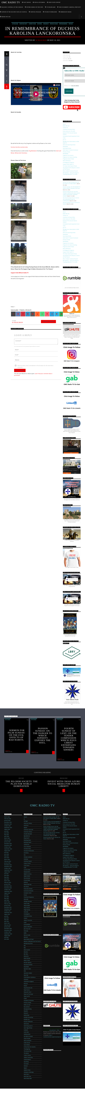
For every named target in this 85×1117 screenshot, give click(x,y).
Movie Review (27, 986)
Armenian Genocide (28, 858)
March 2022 (7, 930)
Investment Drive (28, 944)
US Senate (26, 1092)
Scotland (26, 1058)
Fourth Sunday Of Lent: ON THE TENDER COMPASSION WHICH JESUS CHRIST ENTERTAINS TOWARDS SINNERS (68, 767)
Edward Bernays (27, 913)
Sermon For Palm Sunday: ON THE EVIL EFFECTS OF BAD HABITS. (16, 763)
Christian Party (23, 38)
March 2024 (7, 888)
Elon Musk (26, 915)
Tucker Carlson (27, 1083)
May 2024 (6, 884)
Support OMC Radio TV (68, 192)
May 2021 (6, 948)
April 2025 (6, 864)
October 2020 (7, 960)
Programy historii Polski (68, 187)
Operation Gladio (28, 1001)
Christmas (26, 881)
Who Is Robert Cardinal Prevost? (70, 7)
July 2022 (6, 923)
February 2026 (7, 847)
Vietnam (26, 1094)
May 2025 (6, 863)
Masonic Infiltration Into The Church (32, 969)
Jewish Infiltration (28, 955)
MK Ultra (26, 982)
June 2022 (6, 925)
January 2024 (7, 891)
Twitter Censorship (28, 1085)
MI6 (25, 976)
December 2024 (8, 872)
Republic (71, 38)
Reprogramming (63, 38)
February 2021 (7, 953)
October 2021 (7, 939)
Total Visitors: (66, 89)
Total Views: (65, 87)
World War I (26, 1102)
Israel (25, 950)
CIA (24, 883)
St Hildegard (51, 7)
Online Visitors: (66, 83)
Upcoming (26, 1090)
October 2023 (7, 896)
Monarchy (46, 38)
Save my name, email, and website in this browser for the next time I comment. (35, 394)
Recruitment (27, 1035)
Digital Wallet (27, 904)
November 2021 (8, 937)
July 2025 (6, 859)
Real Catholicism (67, 189)
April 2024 (6, 886)
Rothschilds (26, 1043)
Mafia (25, 961)
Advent (25, 845)
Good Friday (26, 931)
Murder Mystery (27, 991)
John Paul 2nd (27, 957)
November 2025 (8, 852)
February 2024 (7, 889)
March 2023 (7, 909)
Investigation (27, 942)
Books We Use (6, 16)
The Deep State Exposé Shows (70, 194)
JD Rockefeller (27, 953)
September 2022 (8, 919)
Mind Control (27, 978)
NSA (25, 999)
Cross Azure (26, 894)
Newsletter (65, 175)
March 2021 (7, 951)
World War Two (27, 1104)
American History (28, 851)
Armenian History (28, 860)
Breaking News (27, 868)
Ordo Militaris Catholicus (29, 1005)
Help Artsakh (27, 934)
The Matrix (26, 1081)
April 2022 (6, 928)
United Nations (27, 1088)
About (64, 152)
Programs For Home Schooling (70, 185)
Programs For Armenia (68, 183)
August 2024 (7, 879)
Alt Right (26, 849)
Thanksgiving (27, 1077)
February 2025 (7, 868)
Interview (26, 940)
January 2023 (7, 912)
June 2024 (6, 882)
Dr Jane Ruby (27, 908)
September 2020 (8, 962)
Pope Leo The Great (28, 1022)
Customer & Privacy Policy (69, 157)
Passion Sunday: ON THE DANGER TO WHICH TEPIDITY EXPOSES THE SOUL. (42, 764)
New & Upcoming (39, 2)
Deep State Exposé (54, 2)
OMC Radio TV (11, 2)
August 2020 (7, 964)
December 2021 (8, 935)
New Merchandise (28, 993)
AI (24, 847)
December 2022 (8, 914)
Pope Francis (27, 1018)
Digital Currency (27, 902)
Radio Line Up (27, 1033)
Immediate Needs (65, 12)
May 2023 (6, 905)
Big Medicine (27, 864)
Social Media (27, 1073)
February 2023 (7, 911)
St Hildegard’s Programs (68, 191)
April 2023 (6, 907)
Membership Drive (28, 972)
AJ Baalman (41, 54)
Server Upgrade (36, 12)
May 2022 (6, 927)
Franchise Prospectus (29, 925)
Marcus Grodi (27, 963)
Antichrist (7, 748)
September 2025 (8, 856)
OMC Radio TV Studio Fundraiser (70, 178)
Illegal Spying (27, 938)
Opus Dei (26, 1003)
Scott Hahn (26, 1060)
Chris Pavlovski (27, 875)
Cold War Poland (28, 889)
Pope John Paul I (27, 1020)
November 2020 (8, 958)
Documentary (27, 906)
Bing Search (26, 866)
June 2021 (6, 946)
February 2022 (7, 932)
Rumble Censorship (28, 1045)
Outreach (26, 1007)
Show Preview (27, 1066)
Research (26, 1041)
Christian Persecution (29, 879)
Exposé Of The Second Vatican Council (14, 12)
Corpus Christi (27, 891)
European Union (27, 921)
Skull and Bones (27, 1069)
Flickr (58, 1058)
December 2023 (8, 893)
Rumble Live (27, 1048)
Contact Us (65, 156)
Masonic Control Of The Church (12, 7)
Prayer (25, 1026)
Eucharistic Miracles (28, 919)
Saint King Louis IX (28, 1054)
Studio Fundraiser (51, 12)
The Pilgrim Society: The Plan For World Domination (22, 812)
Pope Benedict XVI (28, 1016)
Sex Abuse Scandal (28, 1064)
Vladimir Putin (27, 1098)
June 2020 (6, 967)
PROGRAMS (65, 182)
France (25, 923)
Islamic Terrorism (28, 948)
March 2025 (7, 866)
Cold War (26, 887)
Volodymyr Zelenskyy (29, 1100)
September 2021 (8, 941)
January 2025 (7, 870)
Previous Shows (54, 38)
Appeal (25, 856)
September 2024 (8, 877)
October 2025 (7, 854)
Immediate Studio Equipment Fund (71, 164)
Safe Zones (26, 1052)
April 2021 (6, 949)
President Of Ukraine (29, 1029)
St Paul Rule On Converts (29, 1075)
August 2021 (7, 942)
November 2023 (8, 895)
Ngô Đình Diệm (27, 997)
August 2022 (7, 921)
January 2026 (7, 849)
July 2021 (6, 944)
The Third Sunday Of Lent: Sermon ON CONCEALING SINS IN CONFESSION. (71, 228)
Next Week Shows (67, 176)
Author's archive (48, 350)
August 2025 (7, 857)
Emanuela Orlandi (28, 917)
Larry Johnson (52, 1058)
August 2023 (7, 900)
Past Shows (27, 2)
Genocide (26, 927)
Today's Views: (66, 85)
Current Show (32, 38)
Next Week (26, 995)
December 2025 (8, 850)
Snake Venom (27, 1071)
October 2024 (7, 875)
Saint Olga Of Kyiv (28, 1056)
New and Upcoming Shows (69, 173)
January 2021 (7, 955)
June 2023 (6, 903)
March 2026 (7, 845)
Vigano (25, 1096)
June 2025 (6, 861)
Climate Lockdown (28, 885)
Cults (25, 896)
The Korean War (27, 1079)
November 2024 (8, 873)
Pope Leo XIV (27, 1024)
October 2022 (7, 918)
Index (64, 166)
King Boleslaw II (33, 179)
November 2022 (8, 916)
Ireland (25, 946)
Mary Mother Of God (28, 967)
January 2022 (7, 934)
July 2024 (6, 880)
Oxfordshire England (29, 1010)
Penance (26, 1012)
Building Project (27, 870)
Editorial (39, 38)
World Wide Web (28, 1107)
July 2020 (6, 965)
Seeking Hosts (27, 1062)
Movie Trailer (27, 988)
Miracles (26, 980)
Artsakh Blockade (28, 862)
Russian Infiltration (28, 1050)
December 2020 (8, 957)
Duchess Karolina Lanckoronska (19, 175)
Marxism (26, 965)
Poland (25, 1014)
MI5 (25, 974)
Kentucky (26, 959)
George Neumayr (28, 929)
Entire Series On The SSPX (34, 7)
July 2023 (6, 902)
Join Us (64, 168)
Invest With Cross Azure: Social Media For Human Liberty (64, 812)
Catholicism (15, 38)
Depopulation (27, 900)
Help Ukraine (27, 936)
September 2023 (8, 898)
